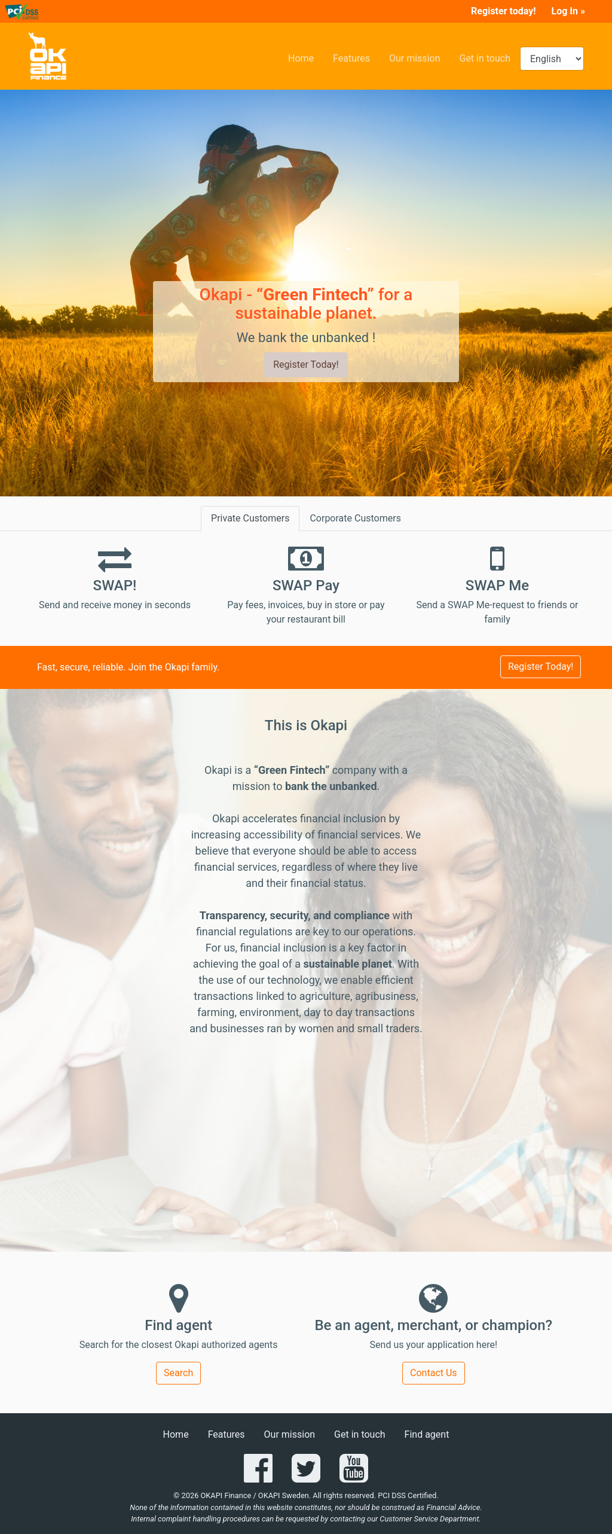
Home (305, 57)
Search (178, 1373)
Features (356, 57)
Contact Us (433, 1373)
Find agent (427, 1434)
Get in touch (489, 57)
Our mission (419, 57)
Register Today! (305, 364)
